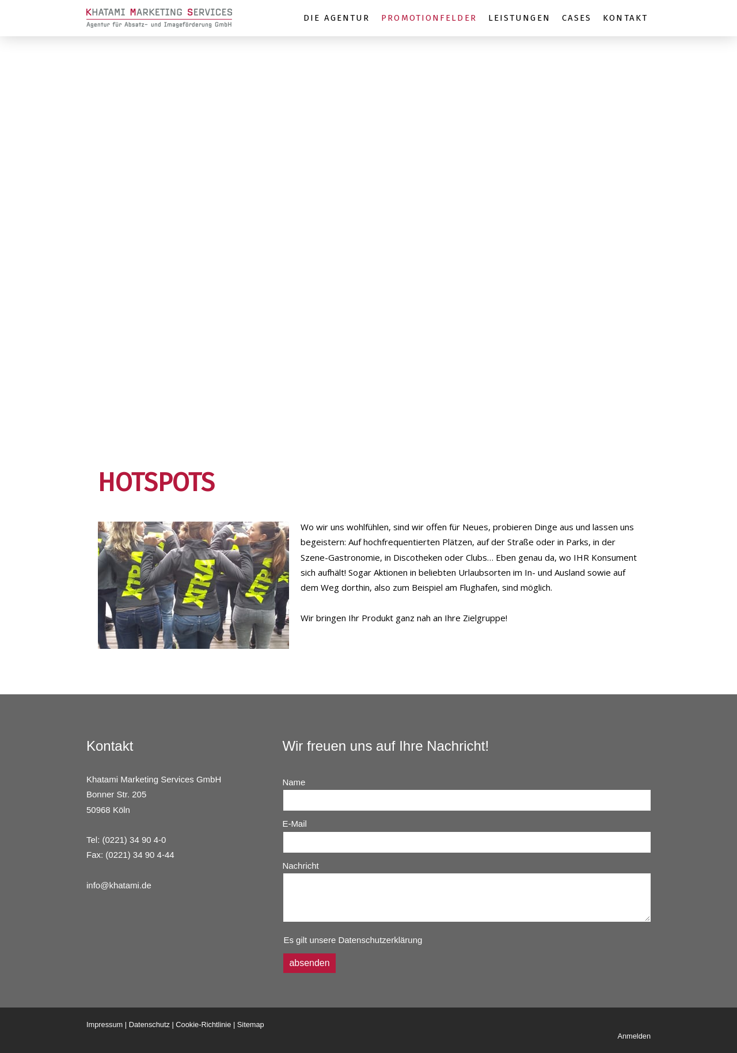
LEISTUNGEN (519, 18)
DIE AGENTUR (336, 18)
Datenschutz (149, 1024)
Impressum (104, 1024)
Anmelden (634, 1036)
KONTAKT (625, 18)
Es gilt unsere (352, 940)
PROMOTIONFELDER (429, 18)
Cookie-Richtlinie (203, 1024)
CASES (577, 18)
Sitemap (250, 1024)
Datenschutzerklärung (380, 940)
